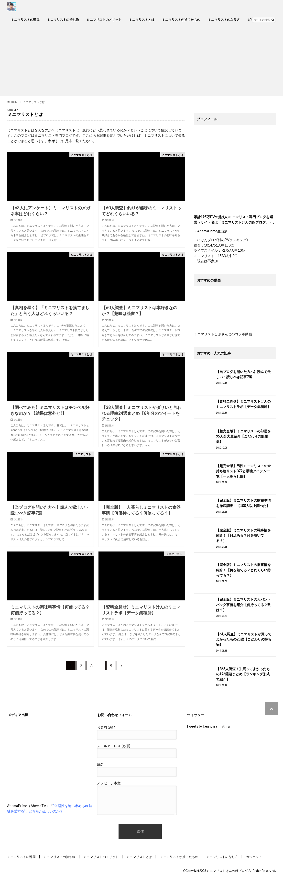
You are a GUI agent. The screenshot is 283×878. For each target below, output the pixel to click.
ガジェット (254, 857)
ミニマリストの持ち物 (63, 20)
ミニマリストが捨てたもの (181, 20)
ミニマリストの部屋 (25, 20)
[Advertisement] (141, 62)
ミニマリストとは (141, 20)
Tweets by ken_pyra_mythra (208, 726)
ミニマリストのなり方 (224, 20)
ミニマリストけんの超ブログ (227, 871)
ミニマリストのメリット (104, 20)
